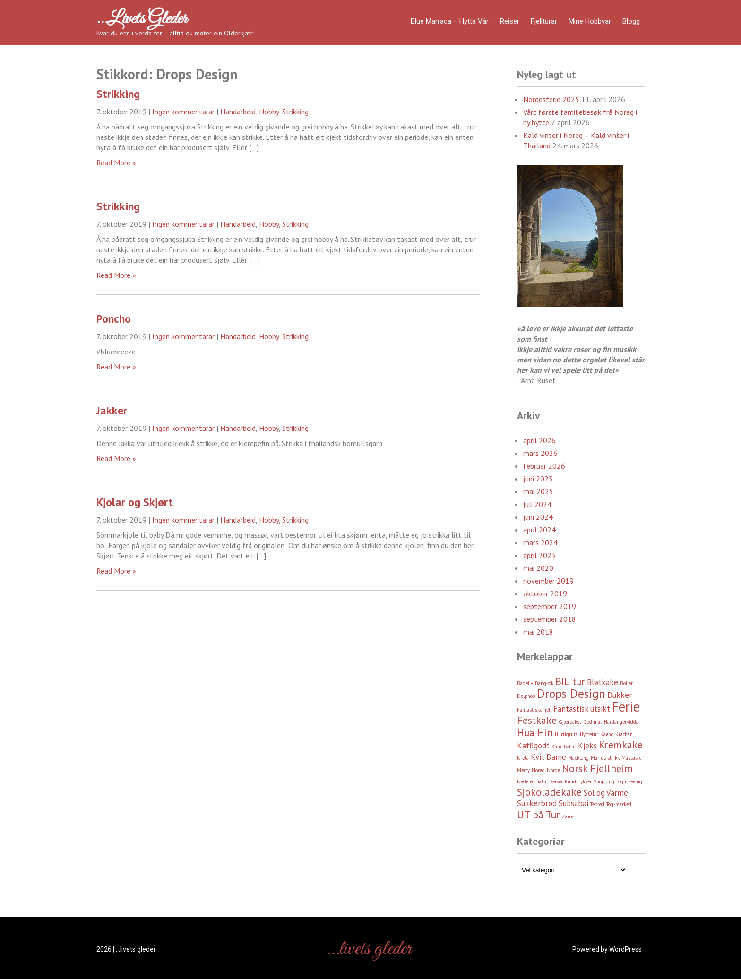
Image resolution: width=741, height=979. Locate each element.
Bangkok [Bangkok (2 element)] (544, 683)
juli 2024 (537, 504)
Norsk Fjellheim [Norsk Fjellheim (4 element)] (597, 768)
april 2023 (539, 555)
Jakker (111, 410)
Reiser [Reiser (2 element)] (556, 781)
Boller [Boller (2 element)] (626, 683)
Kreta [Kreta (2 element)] (523, 758)
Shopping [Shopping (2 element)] (604, 781)
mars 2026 (540, 453)
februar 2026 (544, 466)
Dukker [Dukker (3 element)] (619, 695)
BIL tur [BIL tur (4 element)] (570, 681)
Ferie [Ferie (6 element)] (626, 706)
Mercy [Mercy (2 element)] (523, 770)
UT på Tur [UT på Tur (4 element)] (538, 814)
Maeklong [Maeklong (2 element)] (578, 758)
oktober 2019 (545, 593)
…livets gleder (141, 19)
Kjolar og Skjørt (134, 502)
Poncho (113, 318)
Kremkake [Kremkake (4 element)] (621, 744)
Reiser (509, 21)
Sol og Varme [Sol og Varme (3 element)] (606, 793)
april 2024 (539, 529)
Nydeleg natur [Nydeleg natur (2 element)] (532, 781)
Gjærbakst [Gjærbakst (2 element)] (570, 722)
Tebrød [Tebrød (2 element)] (597, 804)
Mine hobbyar (590, 21)
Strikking (118, 93)
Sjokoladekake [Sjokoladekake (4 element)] (549, 792)
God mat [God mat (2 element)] (592, 722)
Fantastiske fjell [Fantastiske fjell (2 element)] (534, 709)
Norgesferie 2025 (551, 99)
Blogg (631, 21)
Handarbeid (238, 111)
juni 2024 (538, 517)
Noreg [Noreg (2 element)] (538, 770)
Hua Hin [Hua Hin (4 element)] (535, 732)
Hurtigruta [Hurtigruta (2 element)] (566, 734)
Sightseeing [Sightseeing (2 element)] (629, 781)
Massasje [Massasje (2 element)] (631, 758)
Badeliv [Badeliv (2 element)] (525, 683)
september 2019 (549, 606)
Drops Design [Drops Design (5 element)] (571, 693)
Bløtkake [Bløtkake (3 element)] (602, 682)
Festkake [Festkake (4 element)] (537, 720)
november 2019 (548, 580)
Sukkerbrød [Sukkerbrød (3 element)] (537, 803)
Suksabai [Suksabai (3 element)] (573, 803)
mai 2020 (538, 568)
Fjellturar (544, 21)
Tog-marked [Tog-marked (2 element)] (618, 804)
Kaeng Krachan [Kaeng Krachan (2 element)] (616, 734)
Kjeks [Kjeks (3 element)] (587, 745)
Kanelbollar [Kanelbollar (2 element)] (563, 746)
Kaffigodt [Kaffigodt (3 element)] (533, 745)
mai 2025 (538, 491)
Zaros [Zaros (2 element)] (568, 816)
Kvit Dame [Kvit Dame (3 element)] (548, 757)
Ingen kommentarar (183, 111)
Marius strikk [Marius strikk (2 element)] (605, 758)
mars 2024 (540, 542)
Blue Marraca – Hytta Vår (450, 21)
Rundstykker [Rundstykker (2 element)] (578, 781)
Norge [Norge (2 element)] (553, 770)
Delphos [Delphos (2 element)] (526, 696)
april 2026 (539, 440)
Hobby (269, 111)
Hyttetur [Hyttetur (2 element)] (589, 734)
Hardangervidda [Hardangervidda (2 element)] (621, 722)
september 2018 (549, 619)
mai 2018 (538, 631)
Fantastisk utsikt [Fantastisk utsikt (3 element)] (581, 709)
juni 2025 (538, 478)
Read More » (116, 162)
